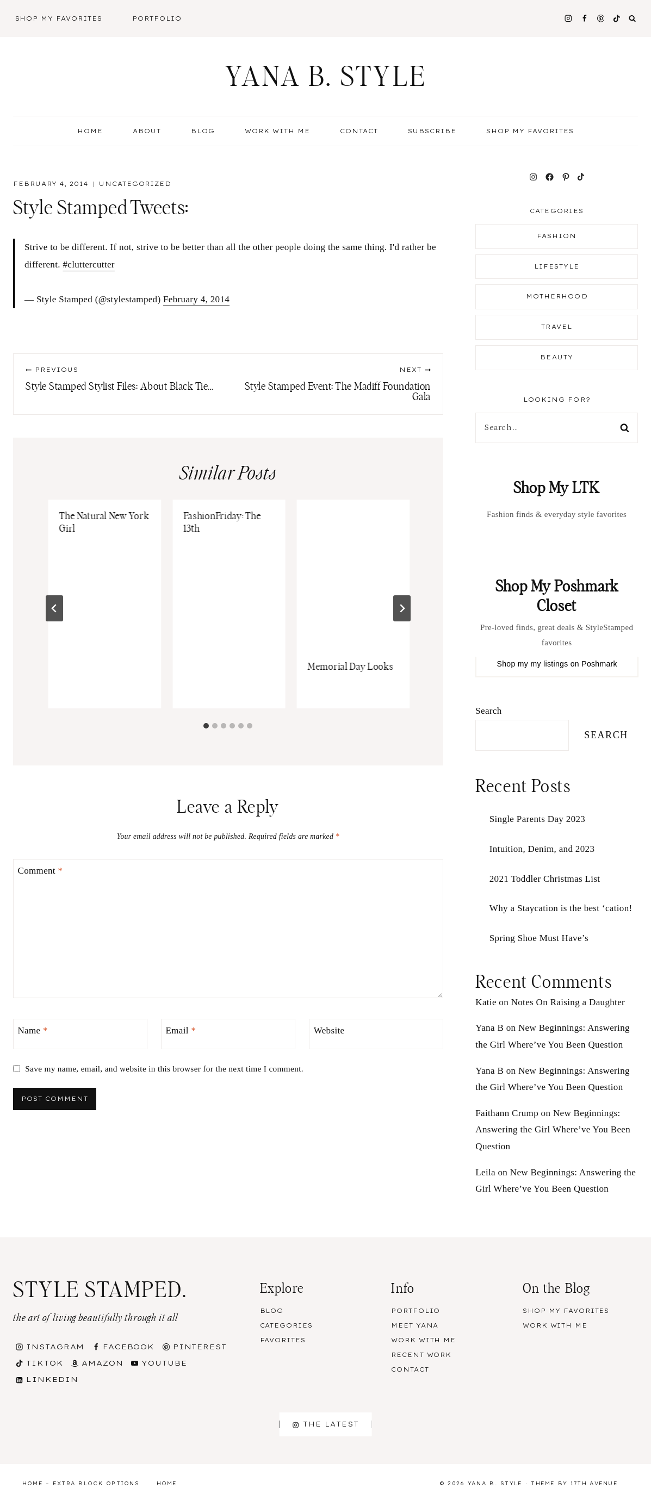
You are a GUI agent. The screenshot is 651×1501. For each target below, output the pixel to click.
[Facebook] (584, 18)
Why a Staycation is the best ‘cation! (561, 908)
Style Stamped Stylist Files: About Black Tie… (122, 378)
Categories (286, 1325)
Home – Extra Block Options (80, 1483)
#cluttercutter (88, 264)
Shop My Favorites (59, 18)
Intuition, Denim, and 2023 (541, 849)
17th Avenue (594, 1483)
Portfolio (157, 18)
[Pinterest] (600, 18)
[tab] (206, 725)
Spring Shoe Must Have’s (538, 938)
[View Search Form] (632, 18)
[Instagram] (568, 18)
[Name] (80, 1034)
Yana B (489, 1028)
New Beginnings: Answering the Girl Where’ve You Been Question (552, 1129)
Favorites (283, 1340)
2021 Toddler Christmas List (544, 879)
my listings (549, 663)
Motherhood (557, 296)
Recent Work (421, 1355)
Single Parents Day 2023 (537, 819)
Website (329, 1030)
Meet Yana (414, 1325)
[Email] (228, 1034)
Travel (556, 327)
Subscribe (432, 131)
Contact (359, 131)
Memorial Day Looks (351, 667)
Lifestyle (557, 266)
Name (33, 1030)
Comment (40, 870)
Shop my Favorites (530, 131)
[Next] (402, 608)
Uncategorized (135, 184)
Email (181, 1030)
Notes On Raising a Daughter (568, 1002)
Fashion (557, 236)
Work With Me (277, 131)
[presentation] (353, 575)
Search (488, 711)
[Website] (376, 1034)
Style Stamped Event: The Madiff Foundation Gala (334, 384)
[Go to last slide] (54, 608)
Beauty (556, 357)
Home (90, 131)
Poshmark (599, 663)
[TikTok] (617, 18)
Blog (272, 1311)
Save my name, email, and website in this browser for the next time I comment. (164, 1068)
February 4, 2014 (196, 299)
